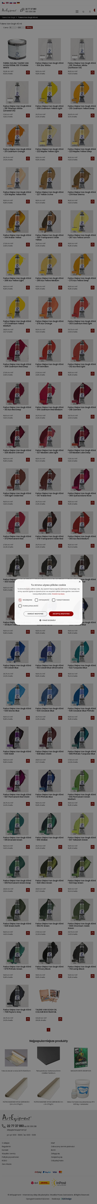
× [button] (80, 582)
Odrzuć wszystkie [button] (35, 614)
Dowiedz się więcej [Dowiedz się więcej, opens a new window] (58, 594)
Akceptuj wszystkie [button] (61, 614)
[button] (48, 620)
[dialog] (48, 602)
